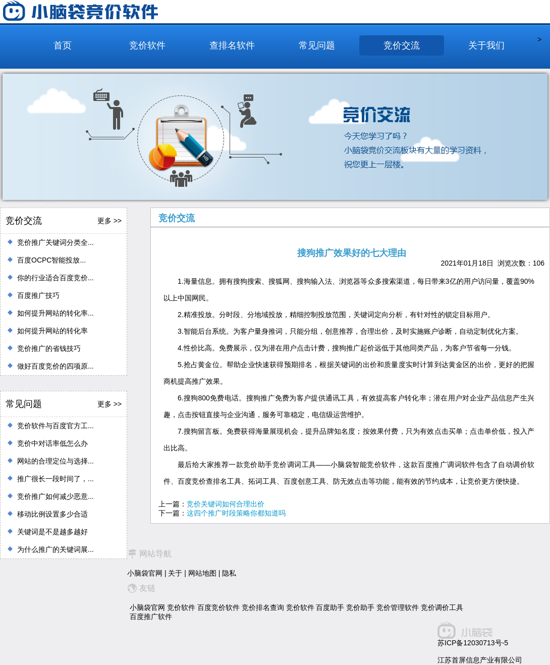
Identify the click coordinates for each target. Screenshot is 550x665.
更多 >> (109, 221)
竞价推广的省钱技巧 (49, 348)
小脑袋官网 (144, 573)
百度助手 (330, 607)
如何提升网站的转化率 (52, 331)
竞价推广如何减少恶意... (55, 496)
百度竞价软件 (218, 607)
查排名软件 (232, 45)
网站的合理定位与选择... (55, 461)
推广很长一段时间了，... (55, 479)
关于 (175, 573)
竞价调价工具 (442, 607)
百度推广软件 (151, 616)
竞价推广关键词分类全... (55, 242)
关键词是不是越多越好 (52, 532)
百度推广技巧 (38, 295)
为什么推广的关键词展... (55, 549)
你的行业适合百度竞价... (55, 278)
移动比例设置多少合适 (52, 514)
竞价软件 (147, 45)
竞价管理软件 (397, 607)
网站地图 (202, 573)
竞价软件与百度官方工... (55, 426)
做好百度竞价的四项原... (55, 366)
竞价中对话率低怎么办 (52, 443)
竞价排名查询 (263, 607)
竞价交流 (401, 45)
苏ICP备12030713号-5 (472, 643)
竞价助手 (360, 607)
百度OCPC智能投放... (51, 260)
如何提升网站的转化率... (55, 313)
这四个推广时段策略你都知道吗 (236, 513)
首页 (62, 45)
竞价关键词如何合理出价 (225, 504)
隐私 (229, 573)
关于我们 (486, 45)
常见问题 (317, 45)
